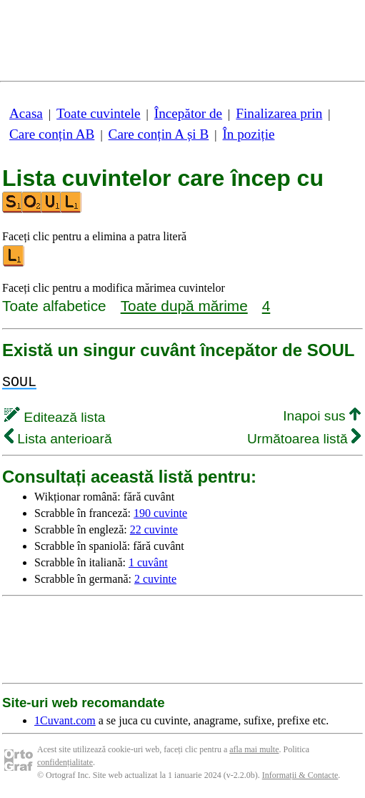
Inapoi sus (322, 415)
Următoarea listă (304, 438)
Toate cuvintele (98, 113)
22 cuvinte (154, 529)
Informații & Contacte (300, 775)
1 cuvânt (148, 562)
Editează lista (54, 417)
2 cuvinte (155, 579)
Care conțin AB (51, 134)
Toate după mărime (184, 305)
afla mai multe (254, 749)
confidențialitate (65, 762)
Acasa (26, 113)
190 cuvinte (160, 513)
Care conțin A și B (159, 134)
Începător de (188, 113)
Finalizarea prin (279, 113)
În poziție (248, 134)
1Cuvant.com (65, 720)
